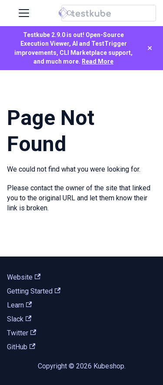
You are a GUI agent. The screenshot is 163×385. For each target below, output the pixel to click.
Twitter (21, 333)
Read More (97, 61)
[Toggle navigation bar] (23, 13)
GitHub (21, 347)
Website (23, 277)
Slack (19, 319)
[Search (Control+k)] (108, 13)
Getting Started (33, 291)
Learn (19, 305)
